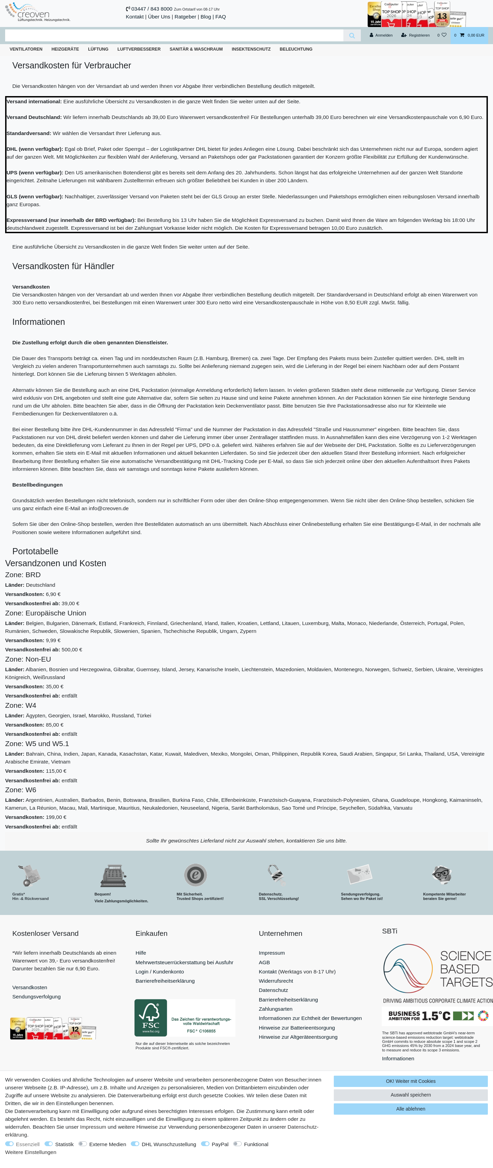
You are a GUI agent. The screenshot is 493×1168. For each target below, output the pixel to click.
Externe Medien (107, 1144)
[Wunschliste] (441, 35)
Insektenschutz (251, 49)
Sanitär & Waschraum (196, 49)
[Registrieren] (415, 35)
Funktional (256, 1144)
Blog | (207, 16)
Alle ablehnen (411, 1109)
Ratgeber (185, 16)
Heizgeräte (65, 49)
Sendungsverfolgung (36, 996)
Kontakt (135, 16)
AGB (264, 962)
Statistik (64, 1144)
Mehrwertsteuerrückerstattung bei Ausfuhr (184, 962)
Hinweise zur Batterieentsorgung (297, 1028)
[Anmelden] (381, 35)
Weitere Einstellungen (30, 1152)
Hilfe (141, 953)
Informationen (398, 1058)
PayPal (220, 1144)
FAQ (220, 16)
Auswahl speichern (411, 1095)
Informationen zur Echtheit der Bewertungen (310, 1018)
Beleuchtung (296, 49)
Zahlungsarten (275, 1009)
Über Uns (159, 16)
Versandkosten (29, 987)
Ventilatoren (26, 49)
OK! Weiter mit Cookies (410, 1081)
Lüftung (98, 49)
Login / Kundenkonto (160, 971)
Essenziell (28, 1144)
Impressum (272, 953)
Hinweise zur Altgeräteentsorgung (298, 1037)
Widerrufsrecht (276, 981)
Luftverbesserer (139, 49)
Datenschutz (273, 990)
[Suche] (352, 35)
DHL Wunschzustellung (169, 1144)
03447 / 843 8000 (152, 9)
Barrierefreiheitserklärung (165, 981)
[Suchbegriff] (174, 35)
